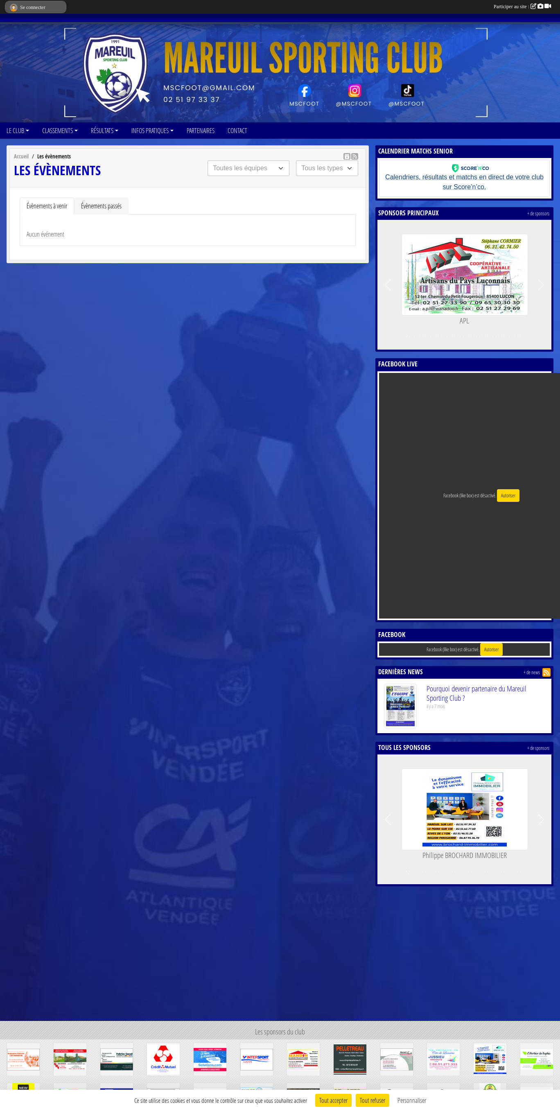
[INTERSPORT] (256, 1058)
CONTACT (237, 130)
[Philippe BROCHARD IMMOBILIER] (490, 1058)
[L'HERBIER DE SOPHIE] (536, 1058)
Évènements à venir (47, 205)
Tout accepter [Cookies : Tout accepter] (333, 1100)
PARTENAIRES (201, 130)
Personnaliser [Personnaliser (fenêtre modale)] (411, 1100)
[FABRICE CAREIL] (116, 1058)
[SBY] (70, 1058)
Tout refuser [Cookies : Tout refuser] (372, 1100)
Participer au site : (522, 6)
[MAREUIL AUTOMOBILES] (396, 1058)
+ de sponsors (538, 213)
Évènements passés (101, 205)
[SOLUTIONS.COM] (210, 1058)
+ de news (532, 672)
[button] (387, 284)
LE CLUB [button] (15, 130)
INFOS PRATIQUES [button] (150, 130)
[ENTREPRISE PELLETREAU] (350, 1058)
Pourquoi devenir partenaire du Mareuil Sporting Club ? (476, 693)
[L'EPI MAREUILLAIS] (23, 1058)
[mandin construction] (303, 1058)
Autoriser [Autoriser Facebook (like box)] (508, 495)
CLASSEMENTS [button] (57, 130)
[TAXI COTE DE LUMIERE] (443, 1058)
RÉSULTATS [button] (102, 130)
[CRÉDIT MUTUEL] (163, 1058)
